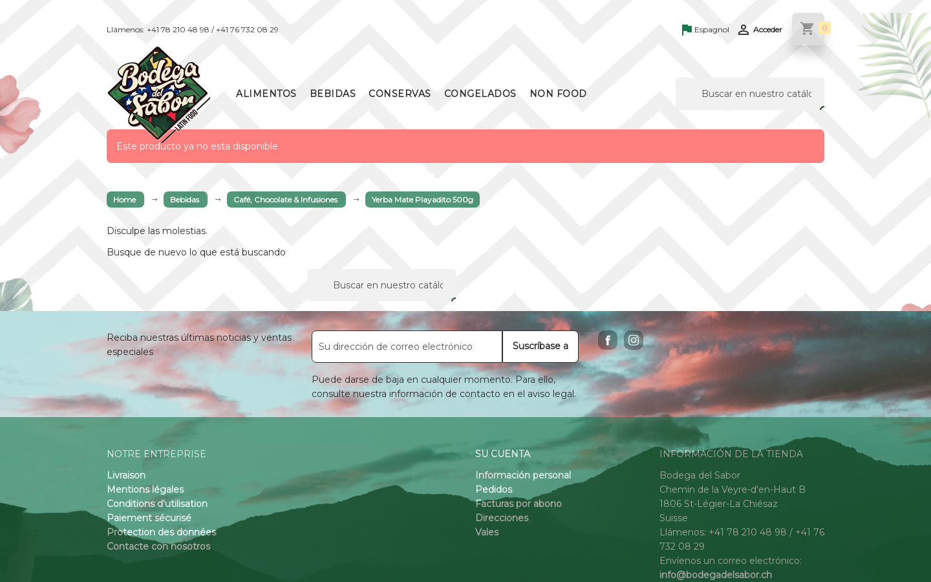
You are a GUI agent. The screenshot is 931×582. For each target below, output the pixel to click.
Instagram (633, 340)
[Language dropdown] (705, 30)
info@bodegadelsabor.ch (715, 575)
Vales (486, 532)
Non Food (558, 94)
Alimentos (266, 94)
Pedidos (493, 489)
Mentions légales (145, 489)
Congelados (480, 94)
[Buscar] (750, 94)
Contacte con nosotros (158, 546)
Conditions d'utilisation (157, 504)
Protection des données (161, 532)
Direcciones (501, 518)
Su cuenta (502, 454)
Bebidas (333, 94)
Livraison (126, 475)
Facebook (607, 340)
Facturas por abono (518, 504)
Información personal (523, 475)
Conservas (400, 94)
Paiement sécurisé (149, 518)
